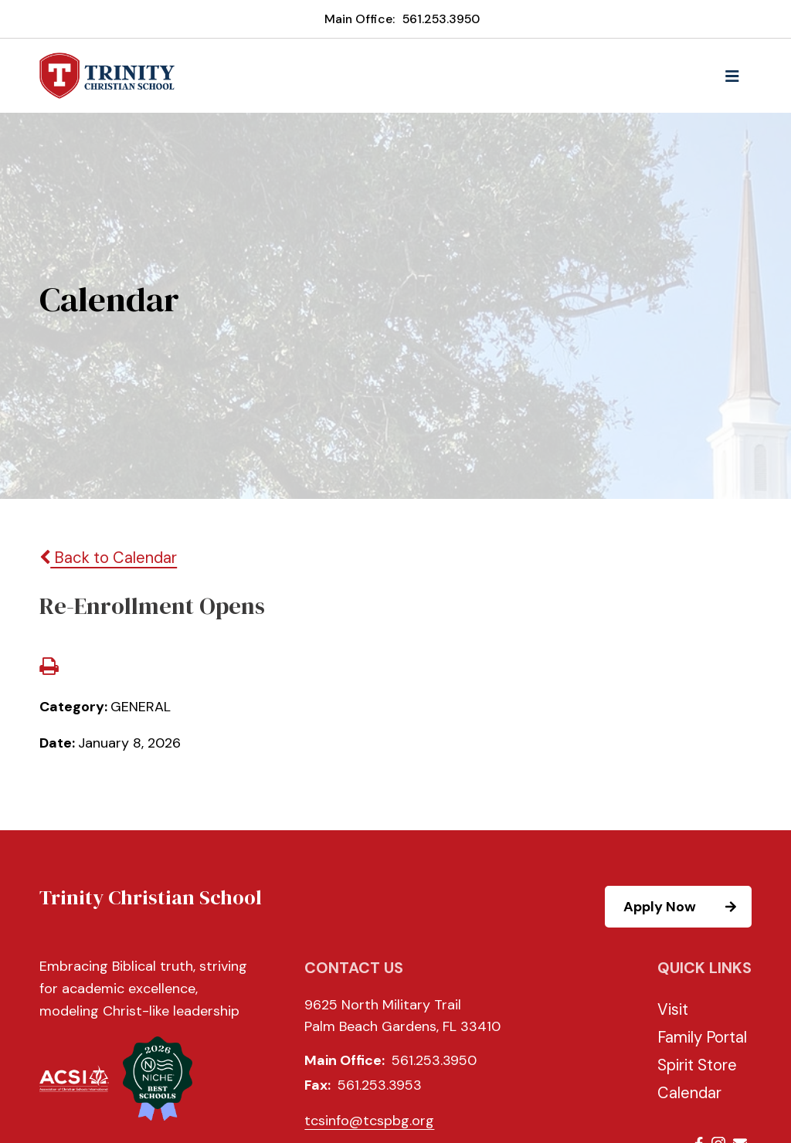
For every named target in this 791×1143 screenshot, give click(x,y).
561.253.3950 (441, 19)
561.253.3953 (380, 1085)
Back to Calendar (108, 558)
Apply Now (686, 906)
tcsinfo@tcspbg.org (369, 1120)
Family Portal (702, 1037)
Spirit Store (697, 1065)
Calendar (689, 1093)
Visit (672, 1009)
